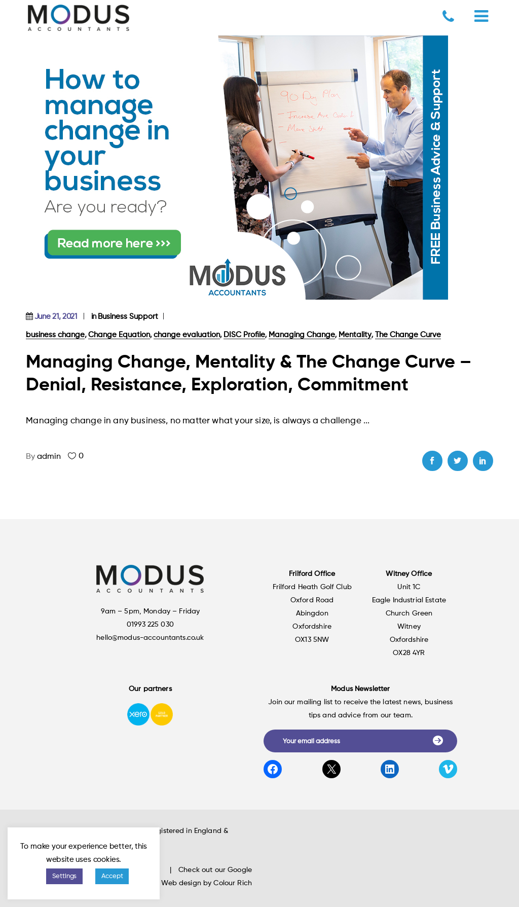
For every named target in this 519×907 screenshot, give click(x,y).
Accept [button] (112, 876)
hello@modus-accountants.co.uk (150, 637)
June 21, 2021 (55, 316)
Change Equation (119, 335)
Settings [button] (64, 876)
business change (55, 335)
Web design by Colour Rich (206, 883)
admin (49, 457)
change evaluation (187, 335)
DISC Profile (244, 335)
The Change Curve (408, 335)
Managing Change (302, 335)
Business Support (128, 316)
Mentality (355, 335)
